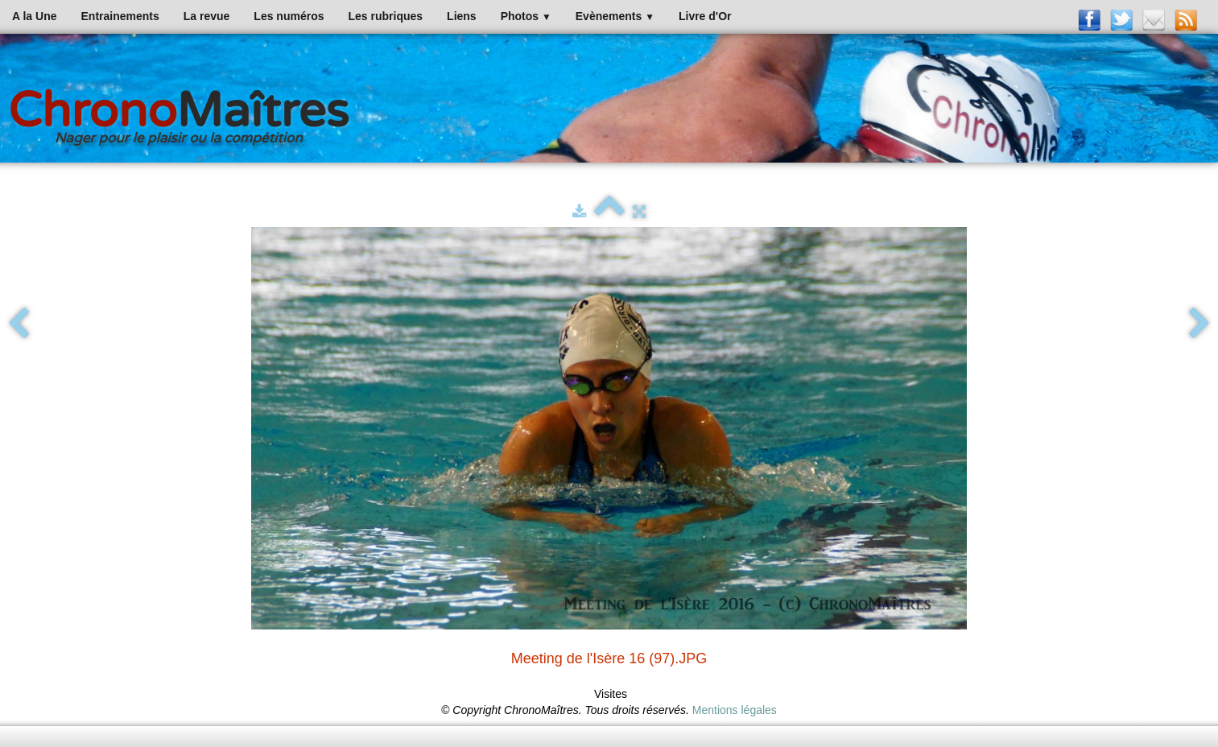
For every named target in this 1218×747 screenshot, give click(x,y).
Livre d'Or (705, 16)
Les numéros (289, 16)
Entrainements (120, 16)
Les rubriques (385, 16)
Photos (526, 16)
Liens (462, 16)
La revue (207, 16)
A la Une (34, 16)
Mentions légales (734, 710)
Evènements (615, 16)
